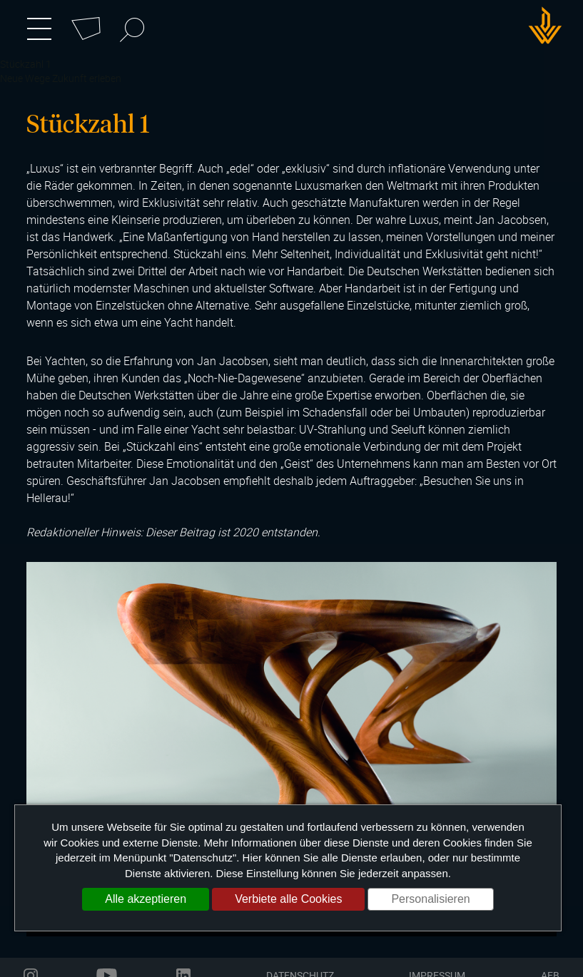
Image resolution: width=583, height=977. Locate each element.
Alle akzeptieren (145, 899)
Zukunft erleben (86, 78)
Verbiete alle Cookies (288, 899)
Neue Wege (25, 78)
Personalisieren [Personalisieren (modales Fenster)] (430, 899)
